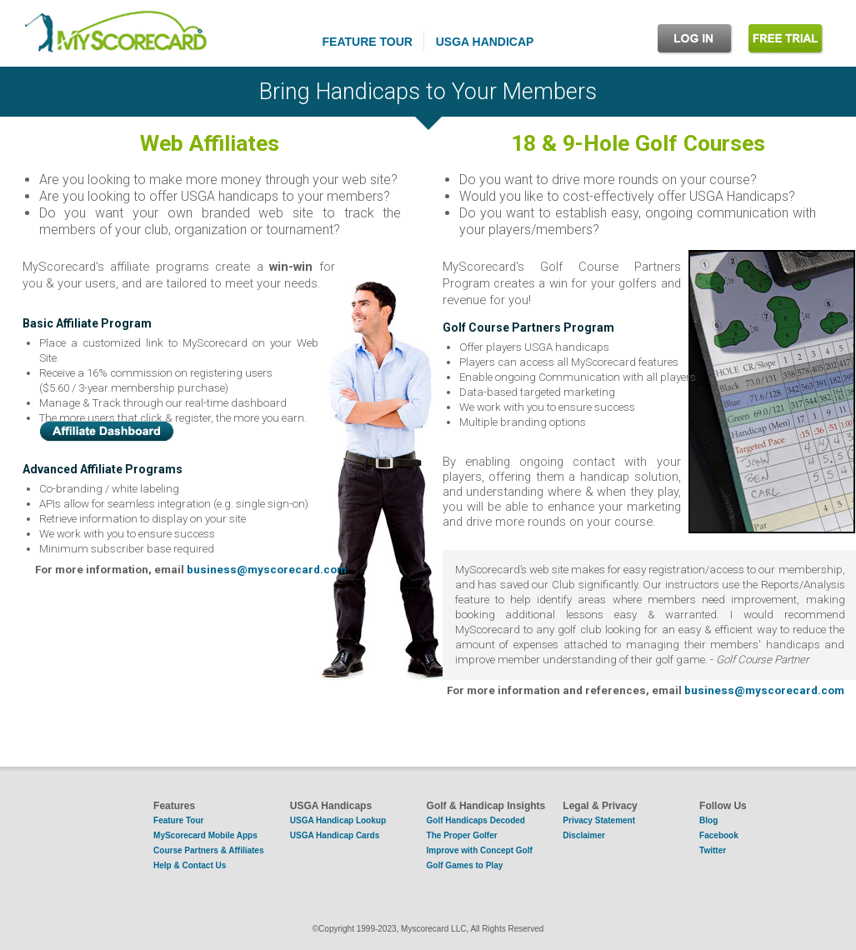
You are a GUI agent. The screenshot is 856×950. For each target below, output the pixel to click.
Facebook (718, 835)
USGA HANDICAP (485, 41)
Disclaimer (584, 835)
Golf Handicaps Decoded (476, 820)
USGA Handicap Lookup (338, 820)
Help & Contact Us (189, 865)
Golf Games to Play (465, 865)
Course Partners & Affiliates (208, 850)
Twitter (712, 850)
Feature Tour (178, 820)
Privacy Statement (599, 820)
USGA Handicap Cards (334, 835)
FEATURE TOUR (368, 41)
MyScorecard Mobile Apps (205, 835)
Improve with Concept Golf (480, 850)
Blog (708, 820)
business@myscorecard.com (267, 569)
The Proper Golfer (462, 835)
